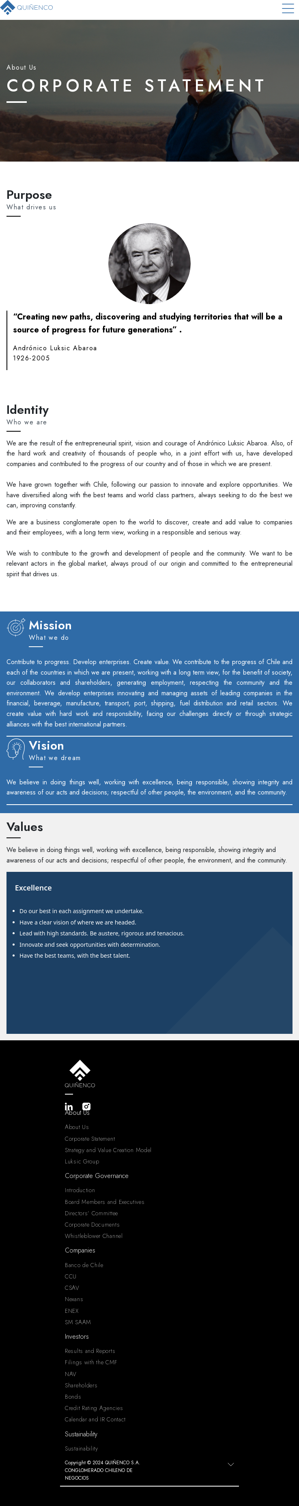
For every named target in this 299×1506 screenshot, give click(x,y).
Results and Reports (90, 1351)
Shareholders (81, 1385)
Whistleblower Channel (94, 1236)
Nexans (74, 1299)
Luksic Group (82, 1161)
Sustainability (81, 1448)
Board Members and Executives (105, 1202)
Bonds (73, 1397)
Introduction (80, 1190)
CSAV (72, 1288)
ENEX (72, 1311)
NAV (71, 1374)
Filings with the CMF (91, 1362)
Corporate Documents (92, 1225)
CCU (71, 1276)
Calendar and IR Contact (95, 1419)
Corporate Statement (90, 1139)
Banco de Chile (84, 1265)
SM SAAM (78, 1322)
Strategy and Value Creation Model (108, 1150)
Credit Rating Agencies (94, 1408)
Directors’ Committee (91, 1213)
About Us (77, 1127)
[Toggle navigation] (288, 8)
